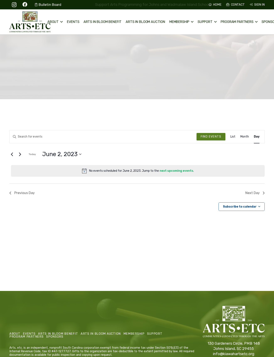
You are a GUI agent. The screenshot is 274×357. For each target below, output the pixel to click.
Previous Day (22, 193)
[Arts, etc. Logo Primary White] (234, 321)
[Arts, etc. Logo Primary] (29, 21)
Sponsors (54, 336)
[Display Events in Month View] (244, 136)
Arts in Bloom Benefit (58, 334)
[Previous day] (11, 154)
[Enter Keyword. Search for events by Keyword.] (103, 136)
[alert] (138, 171)
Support (154, 334)
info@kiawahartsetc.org (233, 354)
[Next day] (19, 154)
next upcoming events (176, 171)
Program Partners (26, 336)
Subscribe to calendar (240, 206)
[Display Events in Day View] (256, 136)
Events (29, 334)
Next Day (255, 193)
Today (32, 154)
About (14, 334)
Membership (134, 334)
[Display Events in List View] (232, 136)
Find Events (211, 136)
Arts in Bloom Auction (101, 334)
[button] (61, 22)
